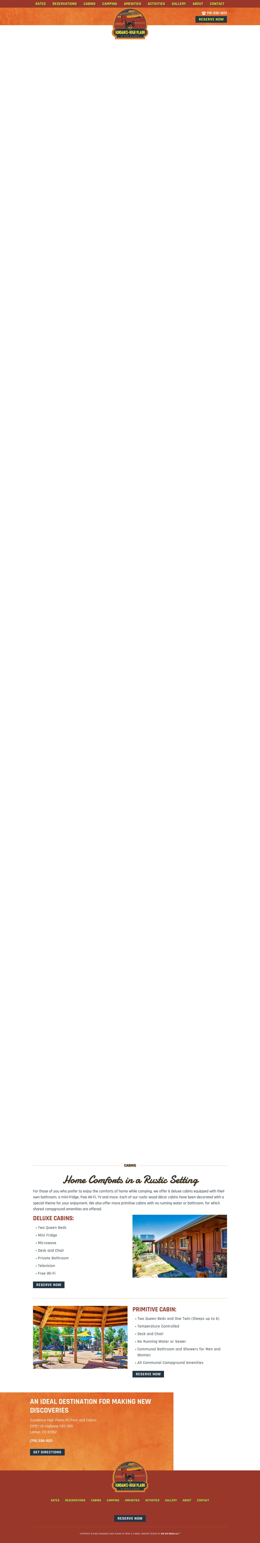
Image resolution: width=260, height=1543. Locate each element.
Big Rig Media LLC (170, 1533)
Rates (40, 3)
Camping (109, 3)
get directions (47, 1452)
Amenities (132, 3)
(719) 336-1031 (41, 1440)
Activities (156, 3)
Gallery (179, 3)
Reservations (65, 3)
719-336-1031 (214, 13)
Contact (217, 3)
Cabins (90, 3)
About (198, 3)
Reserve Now (211, 19)
